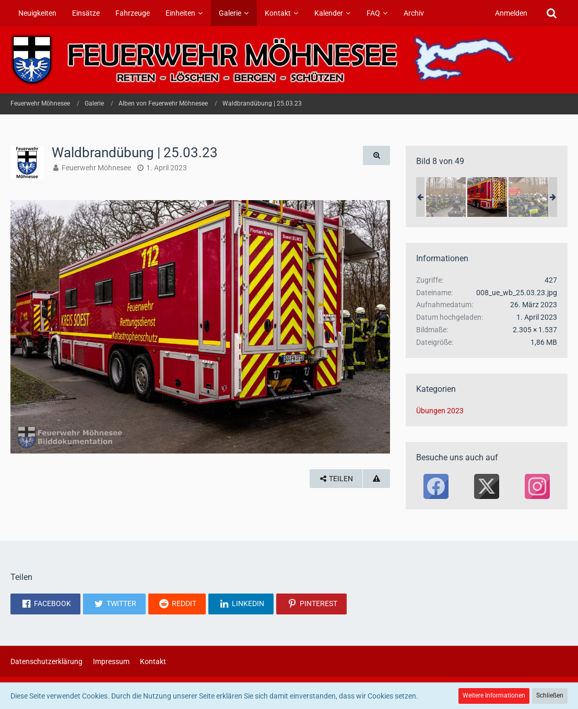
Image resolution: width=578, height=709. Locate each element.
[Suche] (551, 13)
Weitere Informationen (494, 695)
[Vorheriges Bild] (26, 326)
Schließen (549, 695)
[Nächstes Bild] (374, 326)
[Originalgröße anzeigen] (376, 155)
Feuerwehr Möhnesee (96, 168)
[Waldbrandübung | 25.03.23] (446, 197)
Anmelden (511, 13)
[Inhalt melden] (376, 479)
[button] (45, 604)
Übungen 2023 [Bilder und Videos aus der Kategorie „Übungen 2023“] (440, 410)
